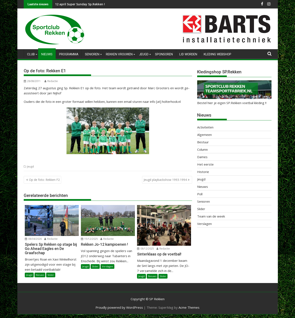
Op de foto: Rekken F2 (44, 180)
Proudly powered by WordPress (119, 307)
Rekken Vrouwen (119, 54)
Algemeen (204, 134)
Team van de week (211, 216)
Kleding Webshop (217, 54)
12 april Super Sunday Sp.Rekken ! (80, 4)
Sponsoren (164, 54)
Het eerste (205, 164)
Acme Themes (189, 307)
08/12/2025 (145, 248)
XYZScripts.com (169, 316)
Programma (68, 54)
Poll (199, 194)
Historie (203, 172)
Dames (202, 157)
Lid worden (188, 54)
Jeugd (143, 54)
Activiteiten (205, 127)
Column (202, 149)
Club (31, 54)
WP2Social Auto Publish (131, 316)
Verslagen (107, 266)
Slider (50, 274)
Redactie (51, 81)
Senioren (92, 54)
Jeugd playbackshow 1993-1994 (165, 180)
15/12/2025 (89, 239)
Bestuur (203, 142)
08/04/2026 (33, 239)
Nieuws (47, 54)
